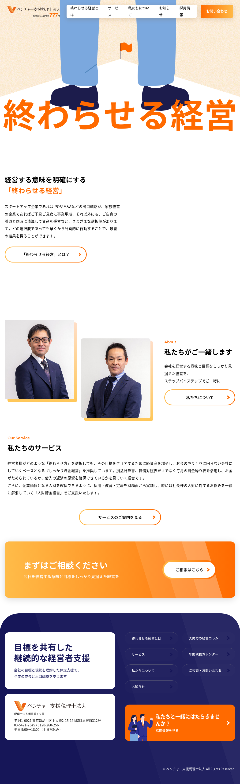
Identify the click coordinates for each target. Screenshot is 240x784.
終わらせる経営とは (84, 11)
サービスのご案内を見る (120, 517)
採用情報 (185, 11)
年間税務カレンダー (203, 654)
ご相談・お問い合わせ (205, 670)
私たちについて (138, 11)
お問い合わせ (216, 11)
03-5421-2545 (24, 724)
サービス (113, 11)
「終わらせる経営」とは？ (46, 254)
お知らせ (164, 11)
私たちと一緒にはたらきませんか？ (190, 723)
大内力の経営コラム (203, 638)
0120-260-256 (48, 724)
